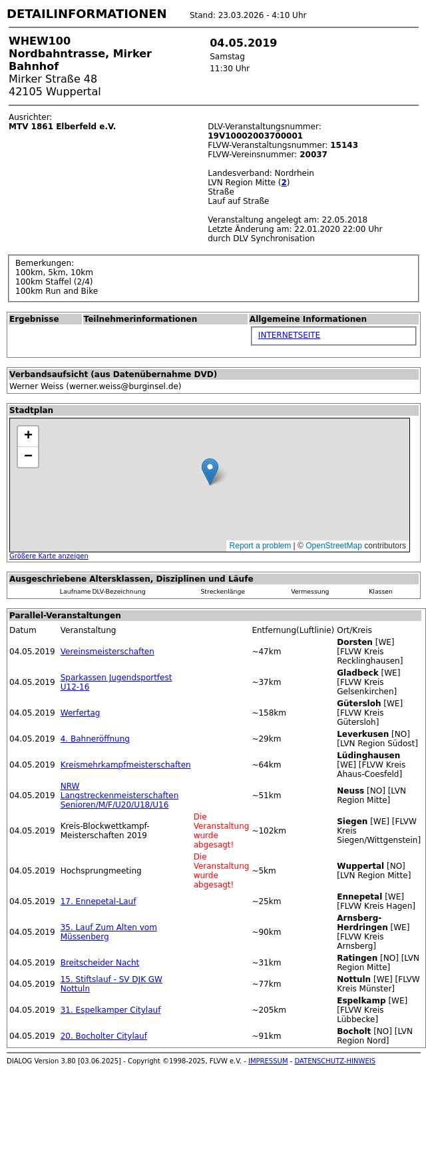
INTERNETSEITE (289, 335)
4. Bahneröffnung (95, 739)
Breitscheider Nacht (100, 962)
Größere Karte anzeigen (49, 556)
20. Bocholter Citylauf (104, 1036)
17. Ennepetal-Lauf (98, 901)
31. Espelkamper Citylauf (111, 1010)
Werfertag (81, 713)
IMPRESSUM (268, 1061)
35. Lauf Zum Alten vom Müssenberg (109, 932)
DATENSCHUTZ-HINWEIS (335, 1061)
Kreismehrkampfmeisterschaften (126, 765)
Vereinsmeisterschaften (107, 651)
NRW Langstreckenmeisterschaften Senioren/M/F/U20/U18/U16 (120, 796)
